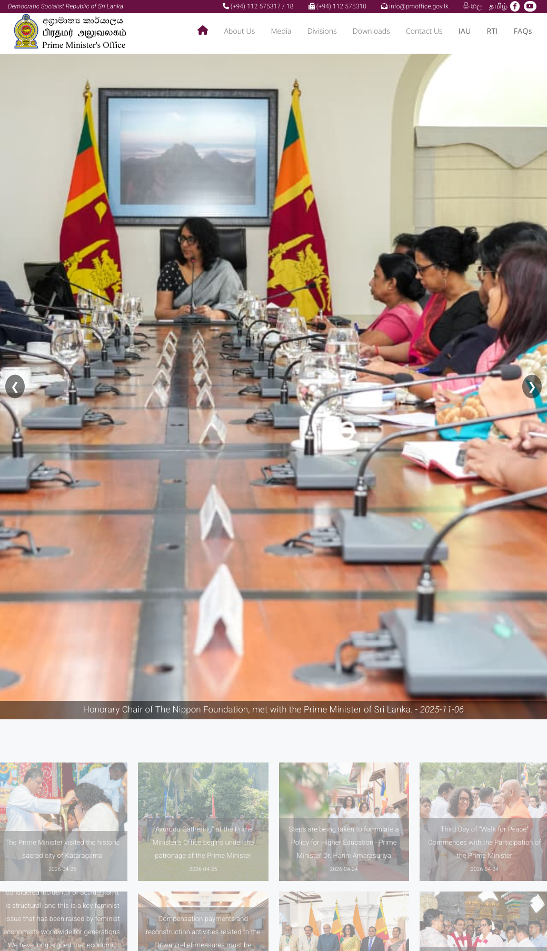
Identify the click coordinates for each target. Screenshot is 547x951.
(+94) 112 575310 (337, 6)
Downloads (371, 31)
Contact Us (424, 31)
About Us (239, 31)
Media (281, 31)
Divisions (322, 31)
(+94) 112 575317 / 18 (258, 6)
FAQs (523, 31)
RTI (492, 31)
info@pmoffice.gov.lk (415, 6)
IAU (465, 31)
